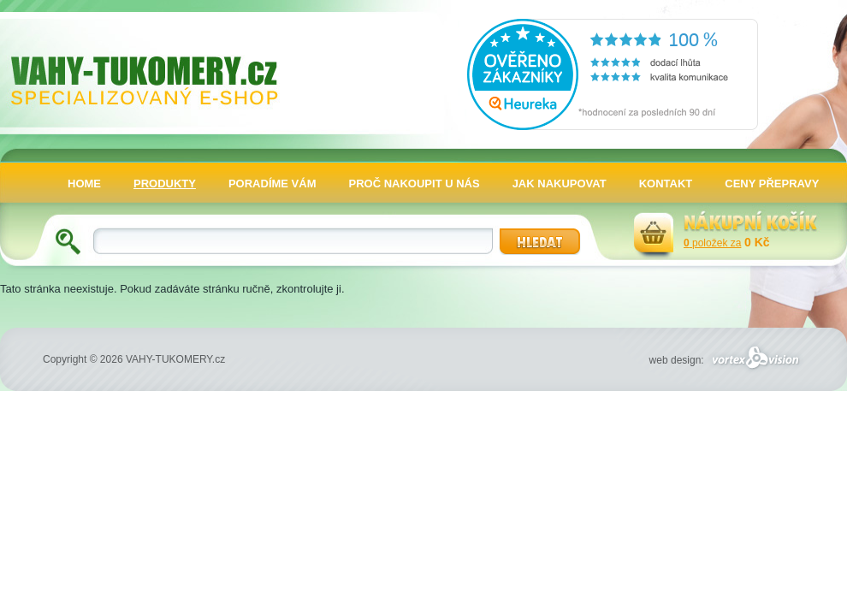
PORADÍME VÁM (272, 183)
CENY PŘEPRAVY (772, 183)
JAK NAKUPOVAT (559, 183)
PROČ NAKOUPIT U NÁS (414, 183)
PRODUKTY (164, 183)
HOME (84, 183)
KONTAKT (666, 183)
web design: (726, 360)
